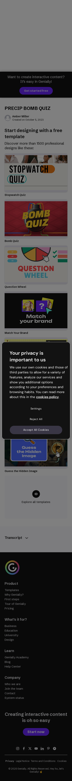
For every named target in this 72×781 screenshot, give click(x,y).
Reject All (36, 419)
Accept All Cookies (36, 429)
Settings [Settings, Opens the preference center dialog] (36, 408)
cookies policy (47, 397)
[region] (36, 390)
